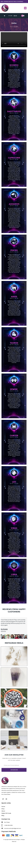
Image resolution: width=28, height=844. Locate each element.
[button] (25, 8)
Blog (2, 815)
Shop (2, 808)
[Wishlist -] (5, 16)
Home (11, 26)
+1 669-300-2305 (8, 825)
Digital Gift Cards (6, 813)
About (3, 811)
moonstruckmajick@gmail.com (12, 828)
